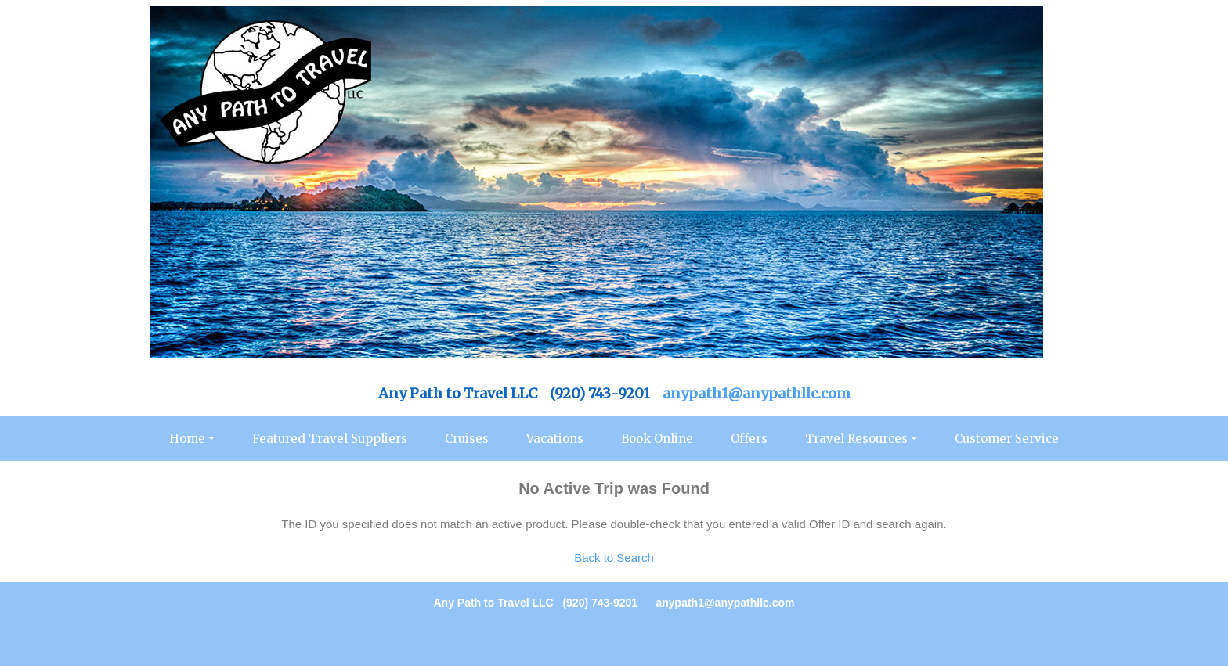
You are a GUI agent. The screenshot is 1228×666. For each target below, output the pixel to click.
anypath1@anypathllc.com (757, 393)
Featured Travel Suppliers (329, 438)
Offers (749, 438)
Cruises (467, 438)
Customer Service (1007, 438)
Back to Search (614, 557)
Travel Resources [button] (856, 438)
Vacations (554, 438)
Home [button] (187, 438)
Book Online (657, 438)
